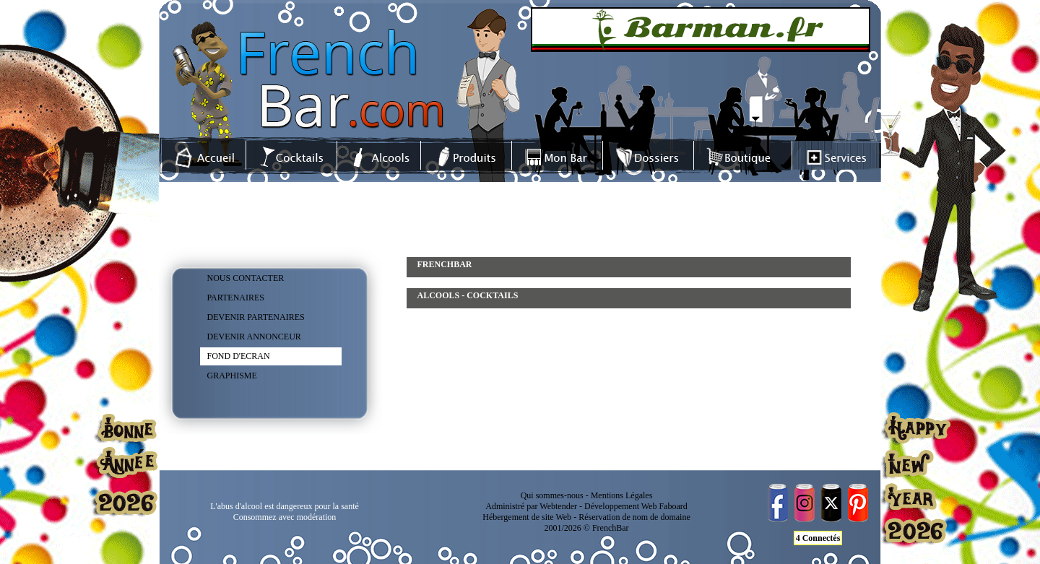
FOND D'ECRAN (238, 356)
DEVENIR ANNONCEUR (254, 336)
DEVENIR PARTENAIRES (256, 317)
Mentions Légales (622, 495)
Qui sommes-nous (552, 495)
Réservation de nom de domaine (634, 517)
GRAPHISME (232, 375)
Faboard (673, 506)
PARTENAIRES (236, 297)
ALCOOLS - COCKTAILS (468, 295)
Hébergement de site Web (526, 517)
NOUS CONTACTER (246, 278)
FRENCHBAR (444, 264)
